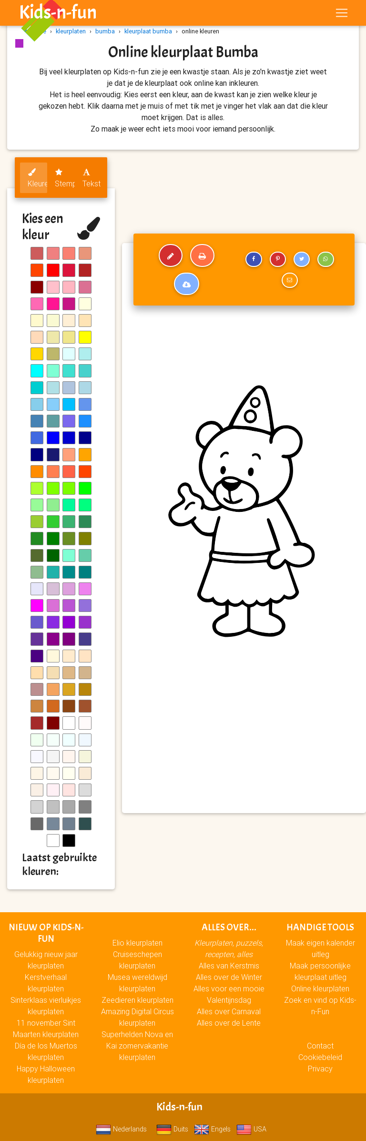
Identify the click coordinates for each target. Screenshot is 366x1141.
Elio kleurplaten (137, 942)
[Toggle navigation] (342, 15)
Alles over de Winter (229, 977)
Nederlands (121, 1129)
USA (251, 1129)
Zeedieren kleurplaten (137, 1000)
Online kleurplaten (320, 988)
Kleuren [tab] (37, 178)
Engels (212, 1129)
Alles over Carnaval (229, 1011)
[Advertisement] (244, 737)
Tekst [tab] (91, 178)
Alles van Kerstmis (229, 965)
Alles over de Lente (229, 1023)
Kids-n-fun (58, 14)
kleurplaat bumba (148, 31)
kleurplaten (71, 31)
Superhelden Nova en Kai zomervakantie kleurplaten (137, 1045)
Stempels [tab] (64, 178)
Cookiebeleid (320, 1057)
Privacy (320, 1068)
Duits (172, 1129)
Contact (320, 1045)
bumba (105, 31)
